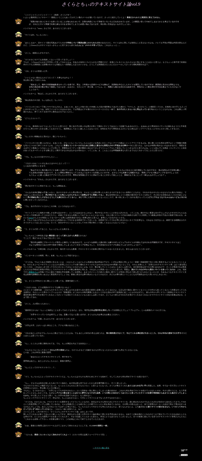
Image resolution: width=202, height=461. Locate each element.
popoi (31, 218)
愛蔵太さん (33, 272)
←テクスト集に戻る (101, 448)
